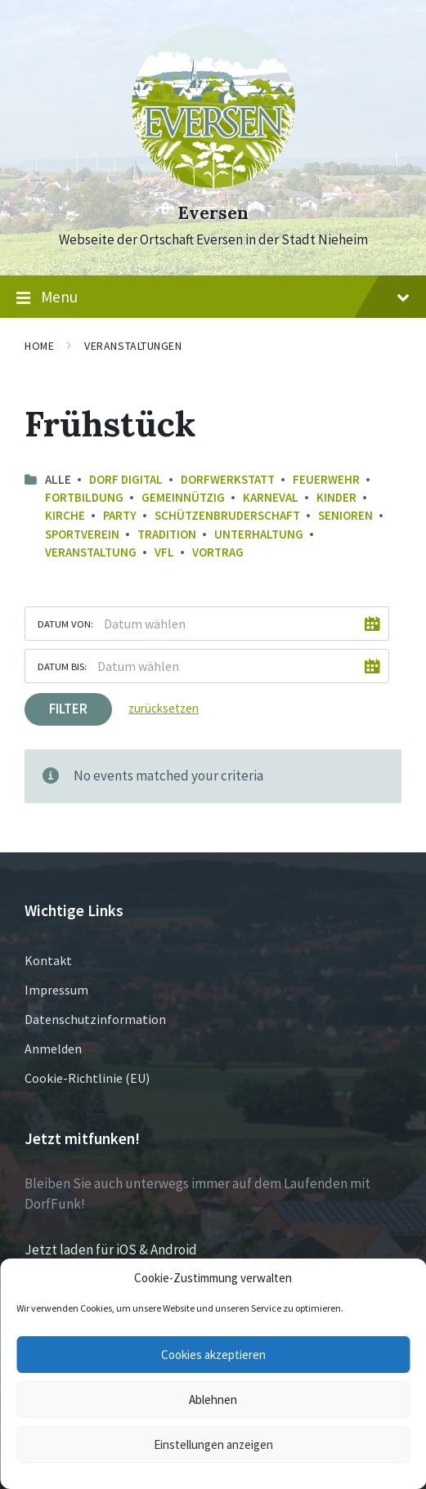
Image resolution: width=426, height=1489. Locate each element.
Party (120, 515)
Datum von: (65, 623)
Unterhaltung (258, 534)
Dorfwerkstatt (228, 479)
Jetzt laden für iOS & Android (111, 1250)
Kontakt (48, 960)
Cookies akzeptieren (213, 1354)
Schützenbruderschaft (227, 515)
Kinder (336, 497)
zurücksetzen (163, 708)
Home (39, 345)
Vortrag (218, 552)
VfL (164, 552)
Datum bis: (62, 666)
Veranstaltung (91, 552)
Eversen (213, 213)
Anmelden (53, 1048)
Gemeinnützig (183, 497)
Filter (68, 709)
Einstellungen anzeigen (213, 1444)
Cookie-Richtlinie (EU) (87, 1078)
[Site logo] (213, 183)
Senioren (345, 515)
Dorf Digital (126, 479)
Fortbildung (84, 497)
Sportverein (82, 534)
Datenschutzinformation (95, 1019)
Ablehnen (213, 1399)
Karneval (270, 497)
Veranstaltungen (133, 345)
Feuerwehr (326, 479)
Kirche (65, 515)
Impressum (56, 989)
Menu (213, 297)
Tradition (166, 534)
